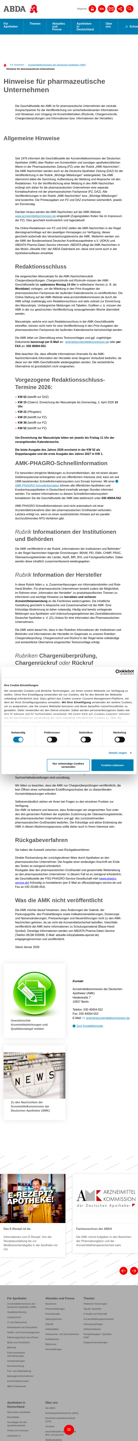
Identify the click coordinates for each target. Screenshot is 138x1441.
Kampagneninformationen (20, 1376)
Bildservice (50, 1344)
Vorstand (49, 1426)
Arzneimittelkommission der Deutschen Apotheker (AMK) (57, 64)
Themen (34, 23)
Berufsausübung (15, 1366)
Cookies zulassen (112, 765)
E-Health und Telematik (95, 1313)
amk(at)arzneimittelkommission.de (87, 341)
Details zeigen (118, 752)
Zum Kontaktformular (89, 1025)
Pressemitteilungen (55, 1308)
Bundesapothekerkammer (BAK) (61, 1413)
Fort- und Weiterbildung (19, 1371)
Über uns (109, 25)
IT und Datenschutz (17, 1322)
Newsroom (50, 1303)
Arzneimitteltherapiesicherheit (98, 1319)
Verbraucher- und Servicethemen (62, 1334)
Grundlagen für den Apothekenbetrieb (17, 1424)
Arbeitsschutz (14, 1317)
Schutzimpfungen (16, 1361)
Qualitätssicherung (16, 1312)
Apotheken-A (13, 1435)
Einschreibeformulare (18, 1381)
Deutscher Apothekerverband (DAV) (60, 1420)
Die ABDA (50, 1408)
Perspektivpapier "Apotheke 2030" (97, 1336)
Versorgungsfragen (93, 1324)
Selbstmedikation (92, 1329)
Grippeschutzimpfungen (95, 1342)
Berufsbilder (13, 1417)
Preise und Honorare (17, 1430)
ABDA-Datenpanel (16, 1386)
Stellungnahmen (53, 1319)
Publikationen (52, 1339)
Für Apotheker (11, 25)
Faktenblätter (52, 1329)
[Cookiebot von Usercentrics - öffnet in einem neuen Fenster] (118, 672)
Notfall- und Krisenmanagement (23, 1332)
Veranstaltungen (53, 1349)
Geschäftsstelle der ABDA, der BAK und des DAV (60, 1433)
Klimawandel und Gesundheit (22, 1327)
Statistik (49, 1324)
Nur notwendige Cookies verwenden (68, 765)
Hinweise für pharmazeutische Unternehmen (30, 69)
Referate (11, 1347)
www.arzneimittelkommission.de (35, 216)
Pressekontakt (52, 1313)
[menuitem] (16, 65)
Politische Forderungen (95, 1303)
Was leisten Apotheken (18, 1412)
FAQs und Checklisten (18, 1342)
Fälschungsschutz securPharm (23, 1337)
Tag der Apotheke (92, 1308)
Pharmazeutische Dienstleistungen (16, 1354)
